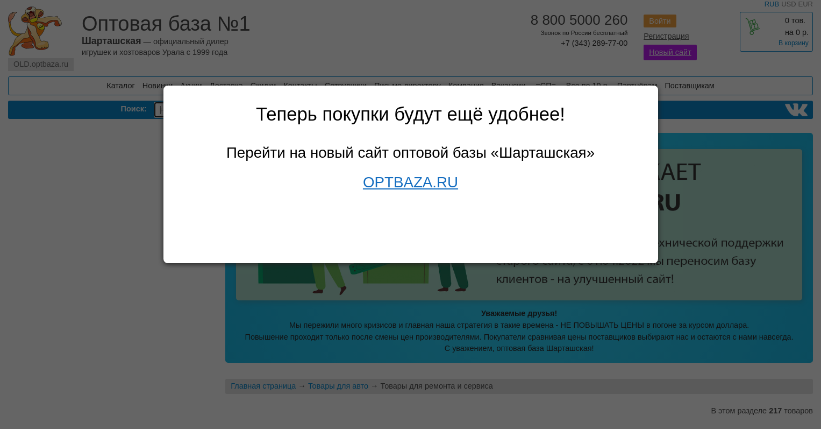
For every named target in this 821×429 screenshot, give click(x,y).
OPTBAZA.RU (410, 182)
